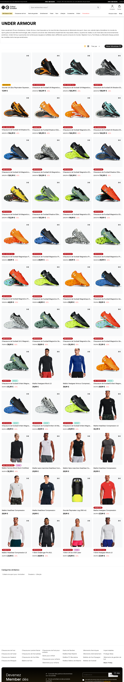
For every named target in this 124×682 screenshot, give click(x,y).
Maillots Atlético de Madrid (72, 660)
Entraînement (44, 13)
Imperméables (109, 650)
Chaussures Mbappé (9, 660)
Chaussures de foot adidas (31, 654)
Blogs (120, 13)
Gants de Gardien (69, 650)
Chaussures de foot (20, 13)
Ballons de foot (27, 660)
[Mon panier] (119, 7)
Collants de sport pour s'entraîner (13, 574)
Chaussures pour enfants (51, 659)
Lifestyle (62, 13)
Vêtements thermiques (91, 650)
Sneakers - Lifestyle (34, 574)
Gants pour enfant (48, 655)
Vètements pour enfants (50, 662)
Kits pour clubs (113, 13)
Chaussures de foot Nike (30, 657)
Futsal (51, 13)
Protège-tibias (108, 654)
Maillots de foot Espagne (91, 657)
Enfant (78, 13)
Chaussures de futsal (9, 654)
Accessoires (70, 13)
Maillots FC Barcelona (70, 657)
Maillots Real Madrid (70, 654)
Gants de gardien (33, 13)
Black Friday (108, 662)
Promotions (85, 13)
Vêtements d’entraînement (92, 654)
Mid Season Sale (7, 13)
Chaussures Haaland (9, 657)
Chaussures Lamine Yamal (31, 650)
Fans (56, 13)
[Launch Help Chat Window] (117, 673)
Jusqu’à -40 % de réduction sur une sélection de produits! (75, 1)
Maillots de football (89, 660)
